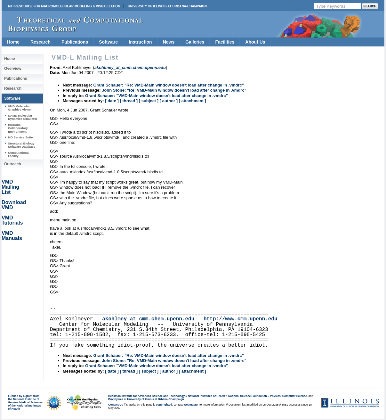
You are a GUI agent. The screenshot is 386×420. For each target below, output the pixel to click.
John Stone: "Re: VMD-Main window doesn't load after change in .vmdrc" (174, 90)
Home (13, 42)
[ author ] (169, 100)
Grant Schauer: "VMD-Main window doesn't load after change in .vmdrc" (156, 95)
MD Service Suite (20, 137)
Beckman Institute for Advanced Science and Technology (146, 396)
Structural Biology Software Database (21, 145)
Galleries (194, 42)
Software (108, 42)
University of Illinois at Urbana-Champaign (167, 6)
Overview (12, 68)
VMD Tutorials (12, 220)
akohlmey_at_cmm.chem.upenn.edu (148, 319)
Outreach (12, 164)
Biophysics (115, 399)
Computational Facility (18, 154)
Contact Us (115, 404)
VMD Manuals (12, 235)
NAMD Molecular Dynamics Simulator (22, 117)
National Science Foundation (247, 396)
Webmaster (190, 404)
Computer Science (294, 396)
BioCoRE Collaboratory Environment (18, 128)
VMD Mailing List (10, 187)
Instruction (140, 42)
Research (40, 42)
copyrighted (164, 404)
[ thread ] (129, 100)
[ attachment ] (192, 100)
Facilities (224, 42)
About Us (255, 42)
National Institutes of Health (206, 396)
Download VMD (14, 205)
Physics (275, 396)
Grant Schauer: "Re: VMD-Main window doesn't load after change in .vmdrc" (168, 85)
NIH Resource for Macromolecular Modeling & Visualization (64, 6)
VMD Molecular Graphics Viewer (20, 107)
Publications (74, 42)
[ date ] (112, 100)
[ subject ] (148, 100)
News (169, 42)
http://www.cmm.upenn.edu (240, 319)
